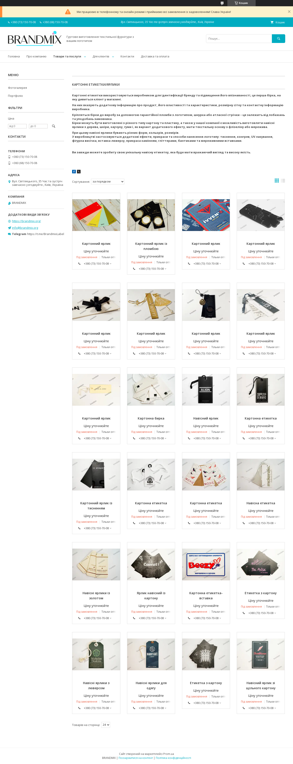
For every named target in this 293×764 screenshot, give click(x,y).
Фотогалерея (17, 88)
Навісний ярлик (205, 418)
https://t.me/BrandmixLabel (45, 234)
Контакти (127, 56)
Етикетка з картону (261, 593)
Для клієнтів (101, 56)
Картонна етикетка (261, 418)
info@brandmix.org (25, 227)
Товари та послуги (67, 56)
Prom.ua (168, 754)
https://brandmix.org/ (26, 221)
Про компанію (36, 56)
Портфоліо (15, 96)
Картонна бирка (151, 418)
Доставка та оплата (155, 56)
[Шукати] (278, 38)
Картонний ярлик (96, 243)
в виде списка (283, 181)
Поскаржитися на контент (136, 758)
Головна (14, 56)
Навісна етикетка (261, 503)
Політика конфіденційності (173, 758)
